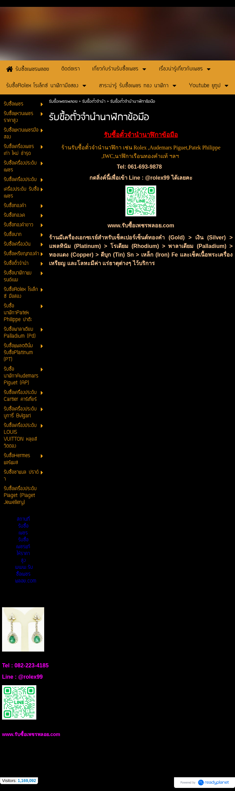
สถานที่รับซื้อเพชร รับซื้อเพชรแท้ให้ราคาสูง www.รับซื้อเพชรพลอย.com (25, 550)
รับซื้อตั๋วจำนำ (94, 101)
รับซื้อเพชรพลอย (63, 101)
